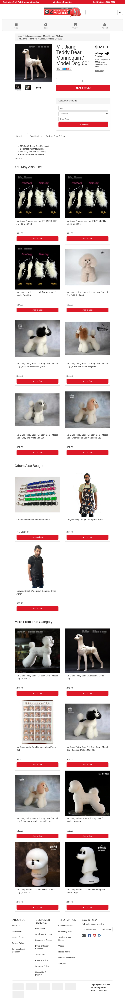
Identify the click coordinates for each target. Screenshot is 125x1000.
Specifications (36, 136)
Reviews (55, 136)
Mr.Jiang (59, 36)
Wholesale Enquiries (62, 2)
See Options (37, 537)
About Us (16, 926)
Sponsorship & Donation (18, 950)
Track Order (40, 954)
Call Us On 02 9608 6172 (104, 2)
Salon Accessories (33, 36)
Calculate (83, 124)
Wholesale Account (43, 934)
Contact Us (17, 931)
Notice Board (64, 952)
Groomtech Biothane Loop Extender (33, 519)
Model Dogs (48, 36)
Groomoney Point (65, 926)
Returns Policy (41, 960)
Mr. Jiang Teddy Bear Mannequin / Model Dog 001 (40, 39)
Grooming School (65, 931)
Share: (64, 69)
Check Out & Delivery (40, 973)
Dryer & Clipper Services (42, 947)
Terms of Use (17, 937)
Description (21, 136)
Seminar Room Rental (64, 938)
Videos (61, 946)
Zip (59, 969)
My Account (40, 928)
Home (19, 36)
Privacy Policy (18, 943)
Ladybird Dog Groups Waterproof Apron (85, 519)
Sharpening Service (43, 940)
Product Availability (66, 957)
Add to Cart (83, 87)
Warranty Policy (42, 966)
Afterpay (62, 963)
